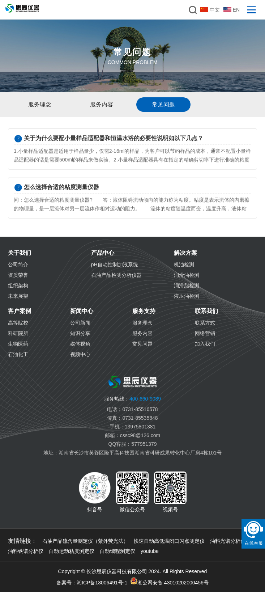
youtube (150, 551)
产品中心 (102, 253)
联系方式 (205, 323)
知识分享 (80, 333)
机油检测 (184, 264)
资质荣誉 (18, 275)
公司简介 (18, 264)
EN (231, 10)
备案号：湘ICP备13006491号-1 (91, 582)
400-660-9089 (132, 399)
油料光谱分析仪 (227, 541)
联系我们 (206, 311)
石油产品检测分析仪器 (116, 275)
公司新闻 (80, 323)
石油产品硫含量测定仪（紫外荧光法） (85, 541)
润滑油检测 (186, 275)
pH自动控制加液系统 (114, 264)
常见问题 (142, 344)
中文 (210, 10)
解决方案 (185, 253)
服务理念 (142, 323)
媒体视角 (80, 344)
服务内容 (142, 333)
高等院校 (18, 323)
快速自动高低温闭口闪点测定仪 (169, 541)
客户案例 (19, 311)
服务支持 (143, 311)
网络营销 (205, 333)
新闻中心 (81, 311)
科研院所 (18, 333)
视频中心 (80, 354)
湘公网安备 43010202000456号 (169, 581)
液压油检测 (186, 296)
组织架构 (18, 285)
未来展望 (18, 296)
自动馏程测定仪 (117, 551)
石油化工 (18, 354)
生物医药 (18, 344)
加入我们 (205, 344)
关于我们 (19, 253)
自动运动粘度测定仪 (71, 551)
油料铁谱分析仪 (25, 551)
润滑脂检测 (186, 285)
